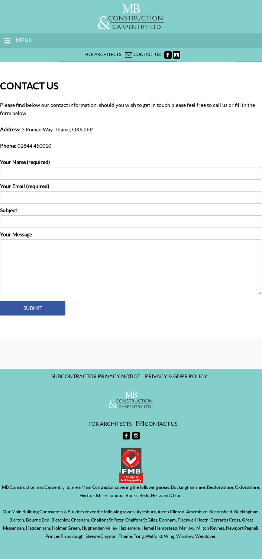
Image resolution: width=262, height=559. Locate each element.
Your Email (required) (131, 191)
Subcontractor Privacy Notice (95, 376)
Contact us (143, 54)
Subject (131, 216)
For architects (102, 54)
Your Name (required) (131, 167)
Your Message (131, 264)
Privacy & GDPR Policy (176, 376)
